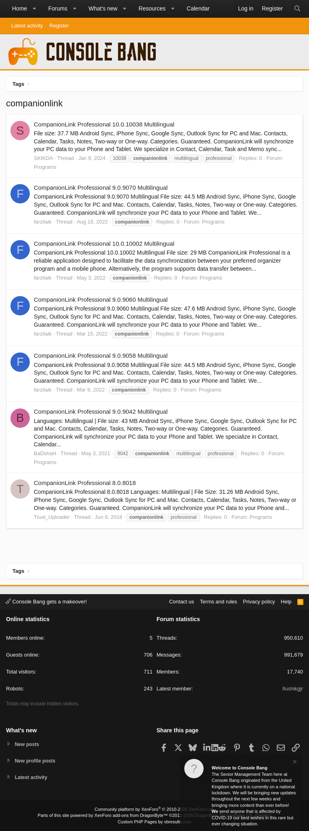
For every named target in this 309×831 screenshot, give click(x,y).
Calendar (198, 8)
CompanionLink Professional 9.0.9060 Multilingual (101, 299)
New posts (28, 743)
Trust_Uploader (52, 517)
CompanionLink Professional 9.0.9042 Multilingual (101, 411)
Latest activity (27, 26)
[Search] (297, 9)
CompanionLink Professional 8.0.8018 (85, 482)
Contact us (181, 600)
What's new (103, 8)
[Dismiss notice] (294, 763)
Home (19, 8)
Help (286, 600)
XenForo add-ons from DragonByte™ (131, 815)
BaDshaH (45, 453)
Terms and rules (218, 600)
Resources (152, 8)
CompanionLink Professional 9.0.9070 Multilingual (101, 187)
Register (59, 26)
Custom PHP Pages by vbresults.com (154, 821)
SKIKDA (43, 158)
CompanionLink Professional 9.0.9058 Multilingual (101, 355)
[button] (34, 9)
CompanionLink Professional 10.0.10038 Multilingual (104, 124)
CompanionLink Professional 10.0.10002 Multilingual (104, 243)
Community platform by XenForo (154, 809)
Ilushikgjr (292, 688)
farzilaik (43, 222)
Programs (45, 167)
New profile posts (36, 760)
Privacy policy (259, 600)
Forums (57, 8)
